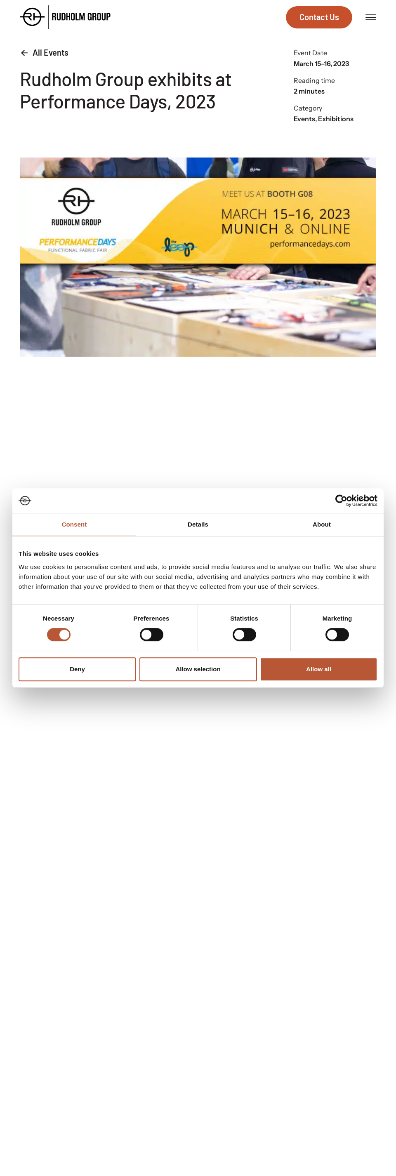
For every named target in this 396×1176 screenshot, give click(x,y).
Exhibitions (336, 119)
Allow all (318, 669)
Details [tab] (198, 524)
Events (304, 119)
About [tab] (322, 524)
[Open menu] (370, 17)
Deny (77, 669)
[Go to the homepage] (65, 17)
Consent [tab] (74, 524)
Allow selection (197, 669)
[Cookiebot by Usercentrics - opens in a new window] (341, 500)
